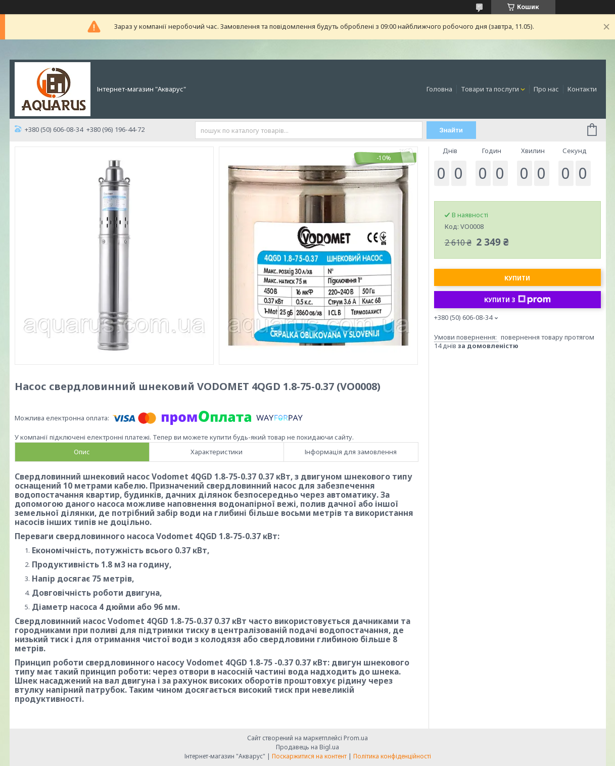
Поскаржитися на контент (309, 756)
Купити (517, 278)
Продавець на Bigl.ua (307, 747)
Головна (439, 88)
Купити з (517, 299)
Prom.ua (356, 738)
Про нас (546, 88)
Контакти (582, 88)
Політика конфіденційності (392, 756)
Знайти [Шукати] (451, 130)
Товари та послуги (490, 88)
